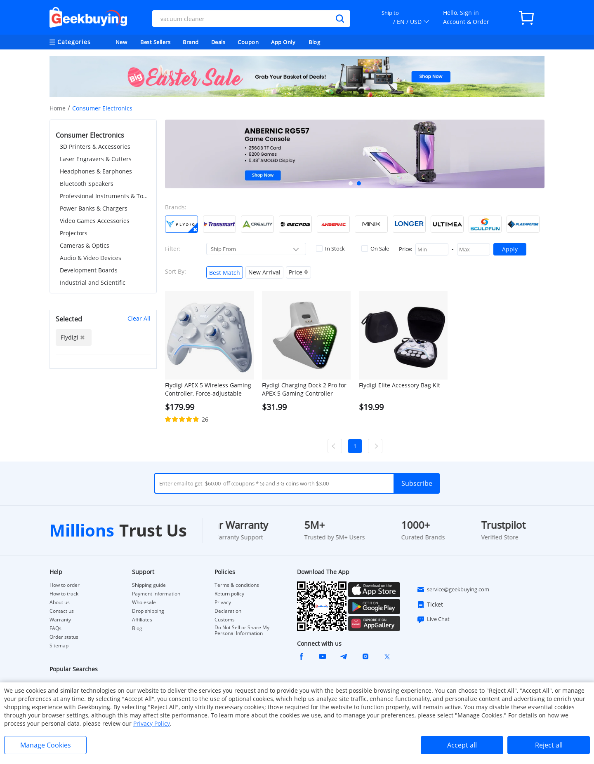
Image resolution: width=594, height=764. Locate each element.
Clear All (139, 318)
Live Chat (433, 619)
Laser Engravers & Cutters (96, 159)
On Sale (375, 248)
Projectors (73, 233)
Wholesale (144, 602)
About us (60, 602)
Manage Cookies (45, 745)
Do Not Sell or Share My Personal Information (241, 630)
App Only (283, 42)
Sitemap (59, 645)
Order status (64, 637)
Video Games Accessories (95, 221)
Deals (218, 42)
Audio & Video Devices (90, 258)
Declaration (227, 611)
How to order (65, 585)
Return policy (229, 594)
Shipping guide (149, 585)
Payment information (156, 594)
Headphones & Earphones (96, 171)
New (121, 42)
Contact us (62, 611)
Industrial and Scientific (92, 282)
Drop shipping (148, 611)
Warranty (60, 620)
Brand (191, 42)
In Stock (330, 248)
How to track (64, 594)
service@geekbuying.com (453, 590)
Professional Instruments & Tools (105, 196)
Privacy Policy (151, 723)
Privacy (222, 602)
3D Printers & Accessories (95, 146)
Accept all (462, 745)
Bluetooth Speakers (86, 183)
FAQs (55, 628)
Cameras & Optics (84, 245)
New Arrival (264, 272)
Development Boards (89, 270)
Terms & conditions (236, 585)
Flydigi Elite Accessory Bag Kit (399, 385)
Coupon (248, 42)
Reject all (549, 745)
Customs (224, 620)
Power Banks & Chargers (93, 208)
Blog (314, 42)
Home (58, 108)
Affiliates (142, 620)
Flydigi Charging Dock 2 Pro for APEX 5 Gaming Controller (304, 389)
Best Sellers (155, 42)
